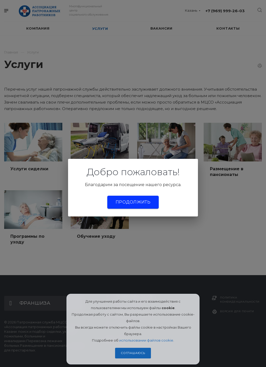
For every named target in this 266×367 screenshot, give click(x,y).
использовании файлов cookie (146, 340)
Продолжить (133, 202)
